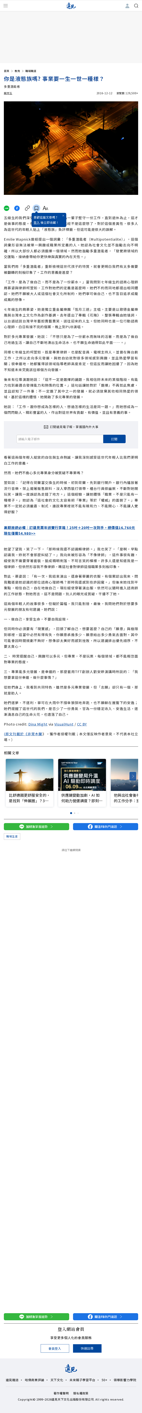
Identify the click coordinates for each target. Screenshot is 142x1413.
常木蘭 (36, 733)
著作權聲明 (61, 1393)
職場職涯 (30, 71)
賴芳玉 (8, 93)
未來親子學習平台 (82, 1380)
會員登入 (54, 1348)
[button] (132, 776)
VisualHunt (64, 724)
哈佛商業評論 (34, 1380)
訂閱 (114, 439)
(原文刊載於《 (16, 733)
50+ (104, 1380)
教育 (19, 71)
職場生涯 (12, 836)
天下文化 (56, 1380)
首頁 (8, 71)
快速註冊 (87, 1348)
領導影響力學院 (125, 1380)
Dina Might (38, 724)
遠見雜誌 (12, 1380)
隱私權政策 (80, 1393)
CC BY (82, 724)
